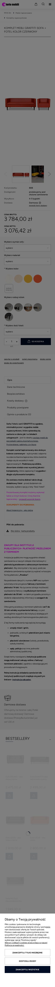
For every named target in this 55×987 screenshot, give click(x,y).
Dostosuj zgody (27, 961)
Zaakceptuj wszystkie (27, 969)
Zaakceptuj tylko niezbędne (27, 953)
